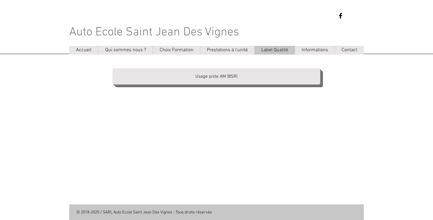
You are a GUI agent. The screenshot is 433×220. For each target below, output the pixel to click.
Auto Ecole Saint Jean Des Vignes (154, 32)
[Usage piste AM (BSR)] (216, 76)
